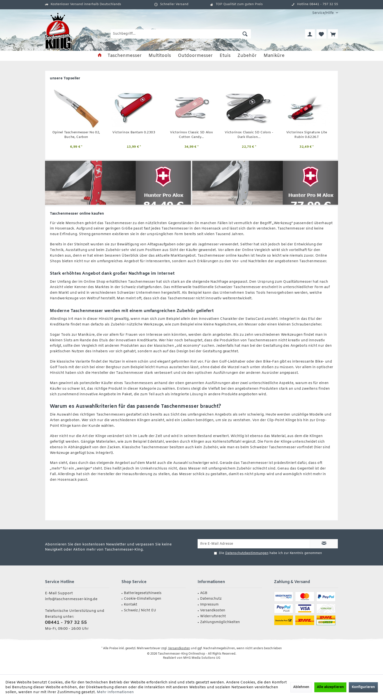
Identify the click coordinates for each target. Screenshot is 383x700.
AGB (203, 593)
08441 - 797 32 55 (66, 622)
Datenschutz (211, 598)
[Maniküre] (274, 56)
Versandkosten (212, 610)
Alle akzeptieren (330, 687)
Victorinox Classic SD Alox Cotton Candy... (191, 134)
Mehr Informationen (115, 692)
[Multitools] (159, 56)
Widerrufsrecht (213, 616)
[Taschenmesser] (124, 56)
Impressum (209, 604)
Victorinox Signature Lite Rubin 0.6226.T (306, 134)
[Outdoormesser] (195, 56)
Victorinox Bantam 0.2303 (133, 132)
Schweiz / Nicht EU (140, 610)
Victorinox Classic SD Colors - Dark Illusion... (249, 134)
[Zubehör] (247, 56)
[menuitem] (323, 13)
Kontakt (130, 604)
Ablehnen (301, 687)
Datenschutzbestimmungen (246, 553)
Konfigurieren (363, 687)
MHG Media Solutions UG (201, 658)
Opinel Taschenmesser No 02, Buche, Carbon (76, 134)
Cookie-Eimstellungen (142, 598)
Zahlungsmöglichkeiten (220, 622)
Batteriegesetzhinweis (142, 593)
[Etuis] (225, 56)
